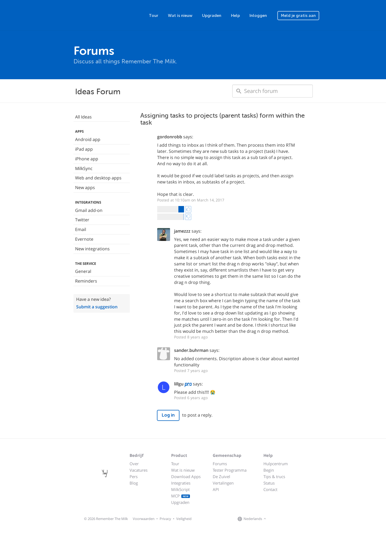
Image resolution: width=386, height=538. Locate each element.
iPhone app (86, 159)
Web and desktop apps (98, 178)
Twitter (82, 220)
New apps (85, 187)
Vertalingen (223, 483)
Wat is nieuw (180, 15)
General (83, 271)
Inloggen (258, 15)
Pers (134, 476)
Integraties (180, 483)
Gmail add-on (88, 210)
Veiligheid (184, 518)
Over (134, 463)
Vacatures (139, 470)
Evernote (84, 239)
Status (269, 483)
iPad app (84, 149)
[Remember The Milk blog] (289, 519)
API (216, 489)
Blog (134, 483)
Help (235, 15)
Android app (87, 139)
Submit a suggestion (96, 307)
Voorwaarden (144, 518)
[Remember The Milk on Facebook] (275, 519)
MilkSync (84, 168)
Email (80, 229)
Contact (270, 489)
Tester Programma (230, 470)
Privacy (165, 518)
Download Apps (186, 476)
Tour (153, 15)
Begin (268, 470)
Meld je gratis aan (298, 15)
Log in (168, 415)
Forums (220, 463)
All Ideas (83, 117)
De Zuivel (221, 476)
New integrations (92, 249)
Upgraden (211, 15)
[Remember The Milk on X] (282, 519)
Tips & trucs (274, 476)
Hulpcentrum (275, 463)
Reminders (86, 281)
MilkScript (180, 489)
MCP (180, 496)
